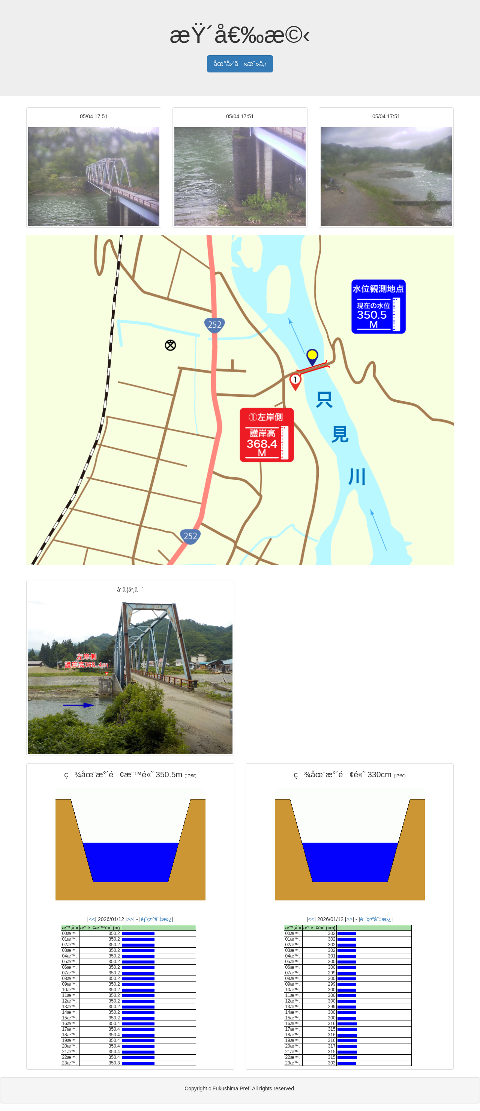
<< (92, 919)
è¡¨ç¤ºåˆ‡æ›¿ (156, 919)
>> (130, 919)
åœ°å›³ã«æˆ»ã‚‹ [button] (240, 64)
